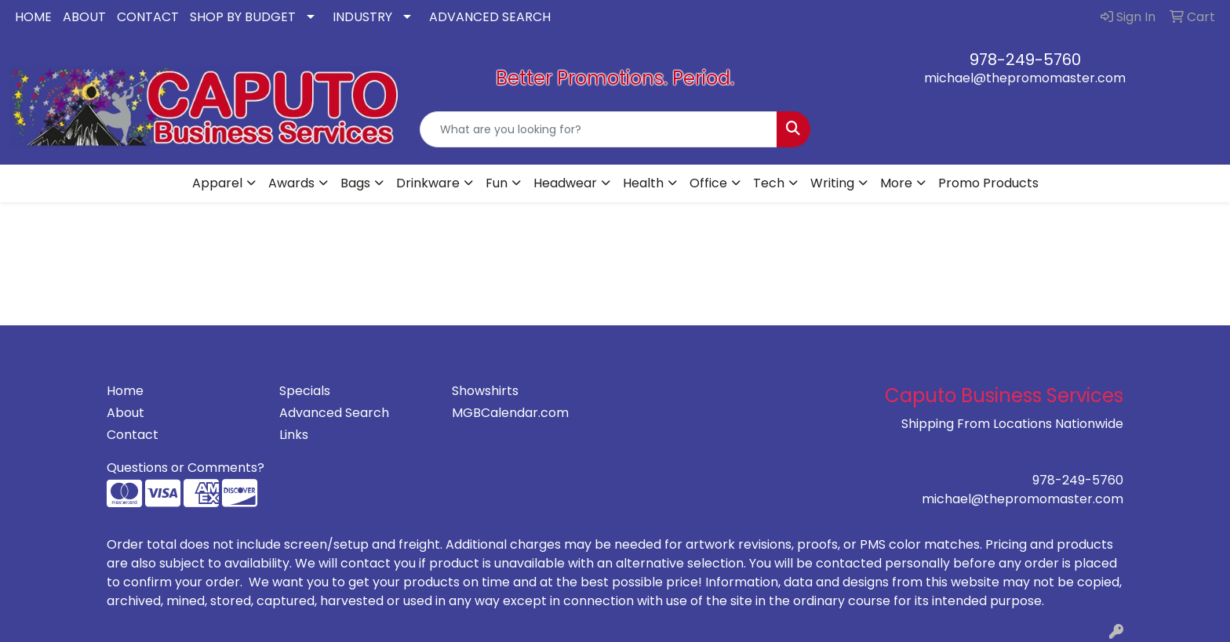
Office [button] (708, 183)
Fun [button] (497, 183)
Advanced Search (334, 413)
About (125, 413)
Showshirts (485, 391)
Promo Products (988, 183)
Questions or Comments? (185, 468)
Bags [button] (355, 183)
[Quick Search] (599, 129)
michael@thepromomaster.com (1025, 78)
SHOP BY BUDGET (243, 17)
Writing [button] (832, 183)
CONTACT (148, 17)
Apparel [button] (217, 183)
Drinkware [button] (428, 183)
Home (125, 391)
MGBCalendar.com (510, 413)
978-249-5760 (1025, 60)
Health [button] (643, 183)
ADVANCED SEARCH (490, 17)
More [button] (896, 183)
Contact (132, 435)
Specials (304, 391)
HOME (33, 17)
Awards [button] (291, 183)
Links (293, 435)
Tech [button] (768, 183)
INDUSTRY (362, 17)
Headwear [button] (565, 183)
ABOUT (84, 17)
